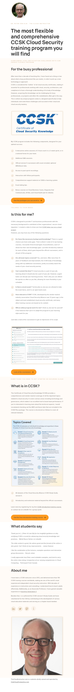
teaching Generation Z (29, 592)
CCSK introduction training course (50, 507)
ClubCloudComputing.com (20, 682)
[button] (29, 201)
